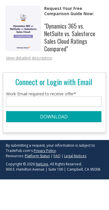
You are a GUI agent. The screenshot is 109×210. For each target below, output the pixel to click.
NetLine (42, 164)
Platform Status (37, 155)
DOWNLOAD (54, 116)
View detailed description (29, 58)
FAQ (56, 155)
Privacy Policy (45, 150)
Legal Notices (75, 155)
